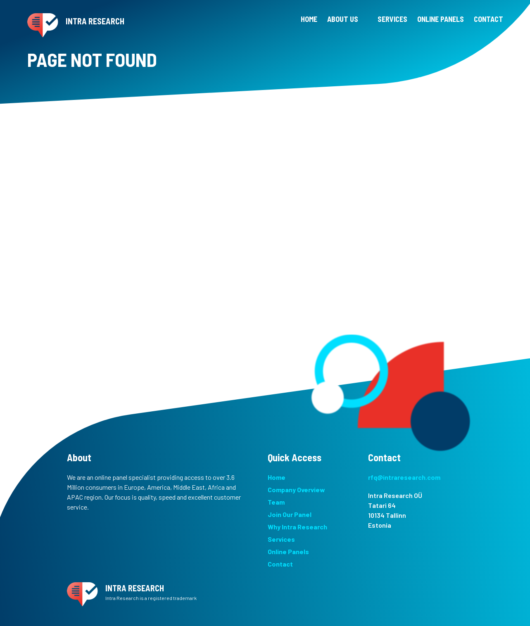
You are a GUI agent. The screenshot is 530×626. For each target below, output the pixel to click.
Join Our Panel (289, 514)
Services (281, 539)
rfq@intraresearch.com (404, 477)
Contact (280, 564)
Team (276, 502)
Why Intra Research (297, 527)
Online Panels (288, 551)
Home (276, 477)
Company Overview (296, 489)
